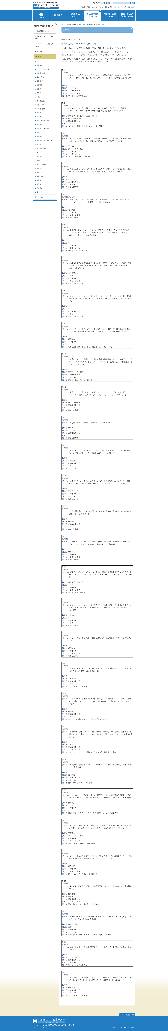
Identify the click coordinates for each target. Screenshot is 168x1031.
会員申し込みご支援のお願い (127, 15)
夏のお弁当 (40, 77)
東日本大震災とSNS (43, 121)
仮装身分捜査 (41, 109)
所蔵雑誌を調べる (75, 15)
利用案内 (58, 15)
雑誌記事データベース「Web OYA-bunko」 (44, 37)
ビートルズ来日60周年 (44, 69)
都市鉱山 (39, 156)
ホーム (41, 15)
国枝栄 (39, 89)
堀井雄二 (39, 144)
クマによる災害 (41, 164)
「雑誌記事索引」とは (42, 31)
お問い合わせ (128, 7)
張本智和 (39, 168)
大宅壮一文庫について (109, 15)
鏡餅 (38, 172)
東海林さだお (41, 101)
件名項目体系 (39, 51)
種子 (38, 132)
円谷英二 (39, 188)
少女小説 (39, 192)
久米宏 (39, 152)
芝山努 (39, 117)
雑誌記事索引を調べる (92, 15)
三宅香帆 (39, 136)
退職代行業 (40, 105)
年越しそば (40, 176)
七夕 (38, 61)
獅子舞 (39, 184)
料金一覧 (109, 7)
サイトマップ (117, 7)
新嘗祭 (39, 180)
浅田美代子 (40, 81)
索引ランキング (40, 197)
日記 (38, 97)
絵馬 (38, 160)
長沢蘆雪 (39, 124)
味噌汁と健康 (41, 73)
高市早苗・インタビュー (44, 140)
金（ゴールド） (41, 148)
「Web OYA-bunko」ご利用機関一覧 (44, 45)
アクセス (101, 7)
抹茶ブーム (40, 113)
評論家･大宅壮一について (89, 7)
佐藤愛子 (39, 85)
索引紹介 (82, 24)
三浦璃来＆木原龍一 (43, 128)
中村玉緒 (39, 65)
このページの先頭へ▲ (127, 1014)
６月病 (39, 93)
